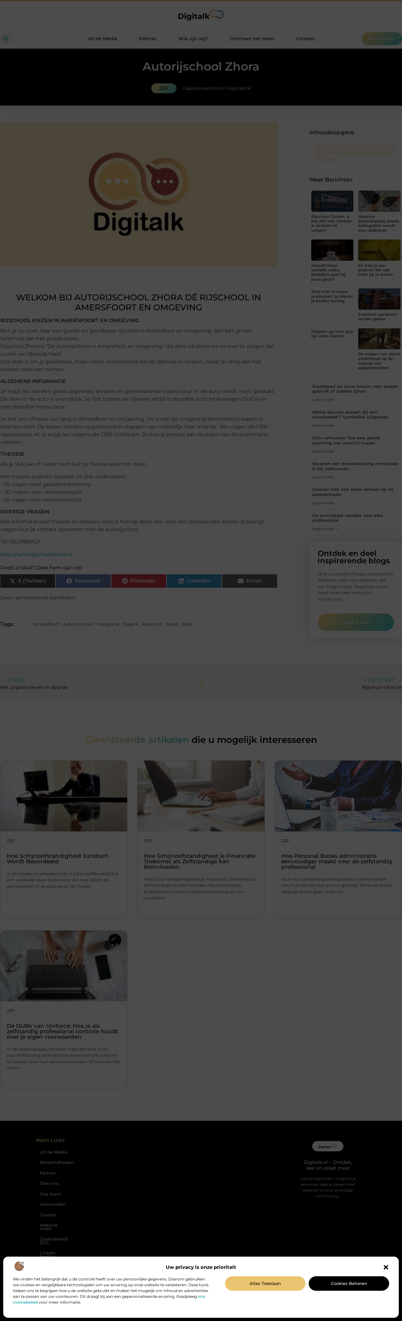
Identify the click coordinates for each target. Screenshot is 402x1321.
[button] (386, 1267)
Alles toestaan (265, 1283)
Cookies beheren (349, 1283)
